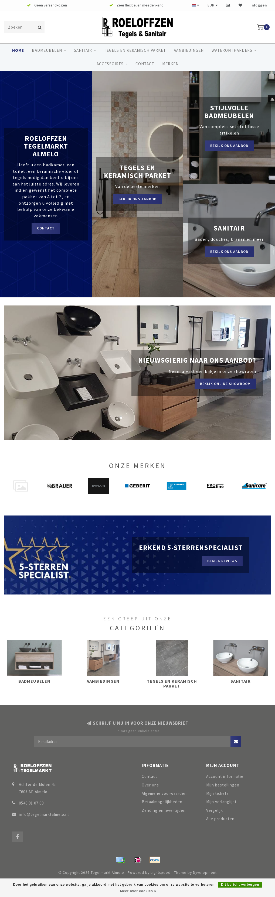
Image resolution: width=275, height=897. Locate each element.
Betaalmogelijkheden (162, 801)
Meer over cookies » (138, 891)
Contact (144, 63)
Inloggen (258, 5)
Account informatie (224, 776)
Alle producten (220, 818)
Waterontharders (232, 50)
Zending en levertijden (164, 810)
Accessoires (110, 63)
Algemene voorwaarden (164, 793)
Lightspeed (161, 872)
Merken (170, 63)
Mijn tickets (217, 793)
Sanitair (83, 50)
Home (18, 50)
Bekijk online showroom (225, 384)
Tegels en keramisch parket (135, 50)
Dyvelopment (205, 872)
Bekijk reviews (222, 561)
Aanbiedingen (189, 50)
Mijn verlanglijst (221, 801)
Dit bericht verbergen (240, 884)
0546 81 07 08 (31, 803)
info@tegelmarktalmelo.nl (44, 814)
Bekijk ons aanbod (137, 199)
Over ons (150, 785)
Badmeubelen (47, 50)
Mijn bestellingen (222, 785)
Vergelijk (214, 810)
